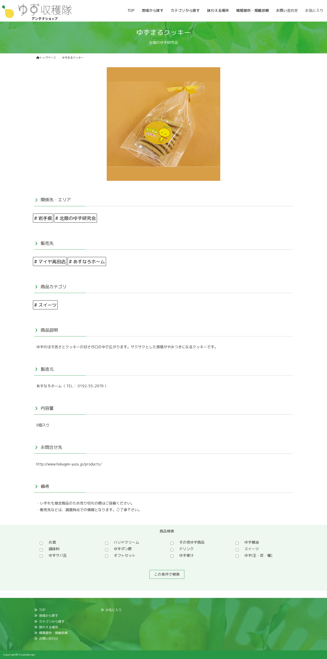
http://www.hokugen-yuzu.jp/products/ (69, 464)
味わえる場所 (218, 10)
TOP (130, 10)
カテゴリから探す (185, 10)
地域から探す (153, 10)
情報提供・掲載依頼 (252, 10)
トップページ (46, 58)
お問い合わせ (287, 10)
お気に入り (314, 10)
